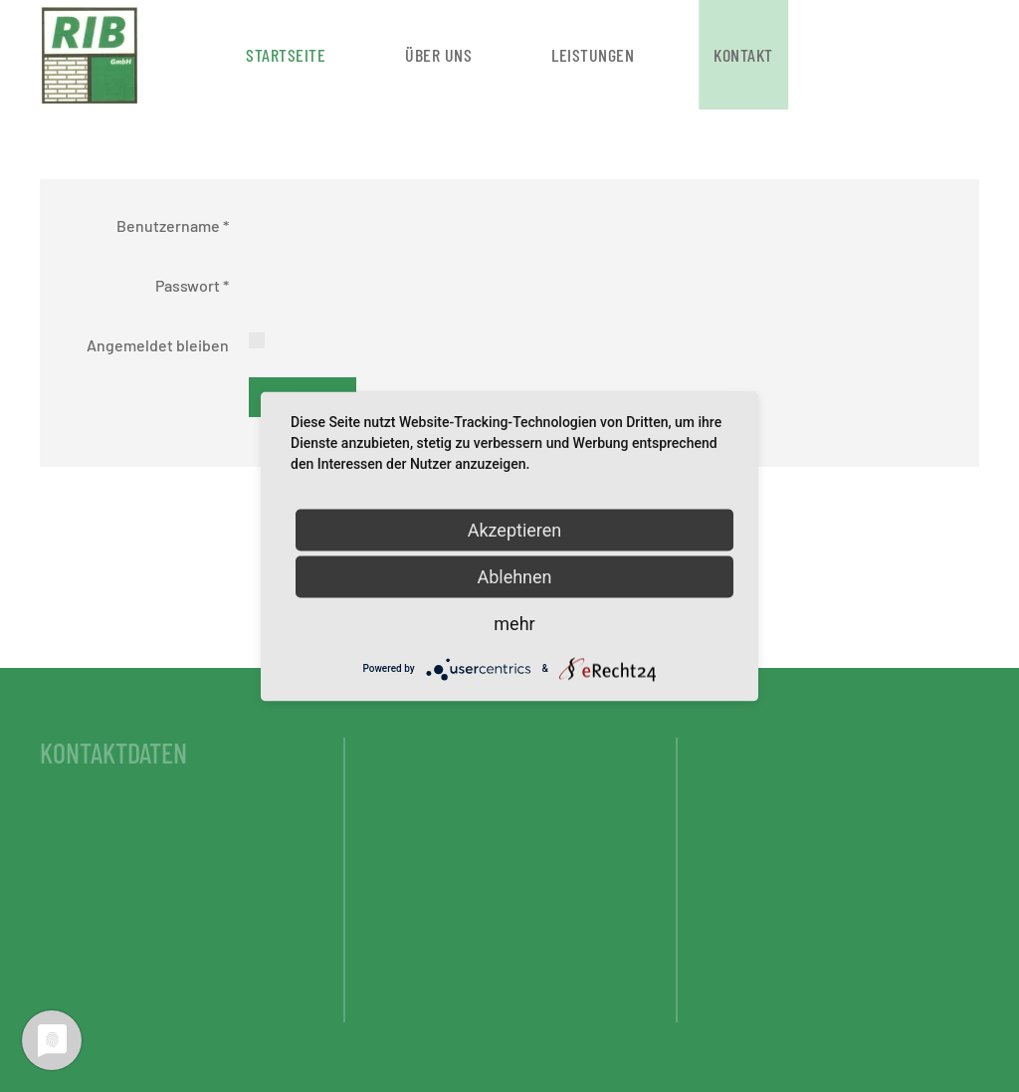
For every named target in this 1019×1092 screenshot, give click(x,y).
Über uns (438, 55)
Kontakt (743, 55)
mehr (514, 622)
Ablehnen (514, 575)
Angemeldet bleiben (158, 344)
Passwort (192, 285)
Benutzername (172, 225)
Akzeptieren (515, 529)
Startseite (285, 55)
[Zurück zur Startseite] (93, 54)
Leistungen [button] (592, 55)
